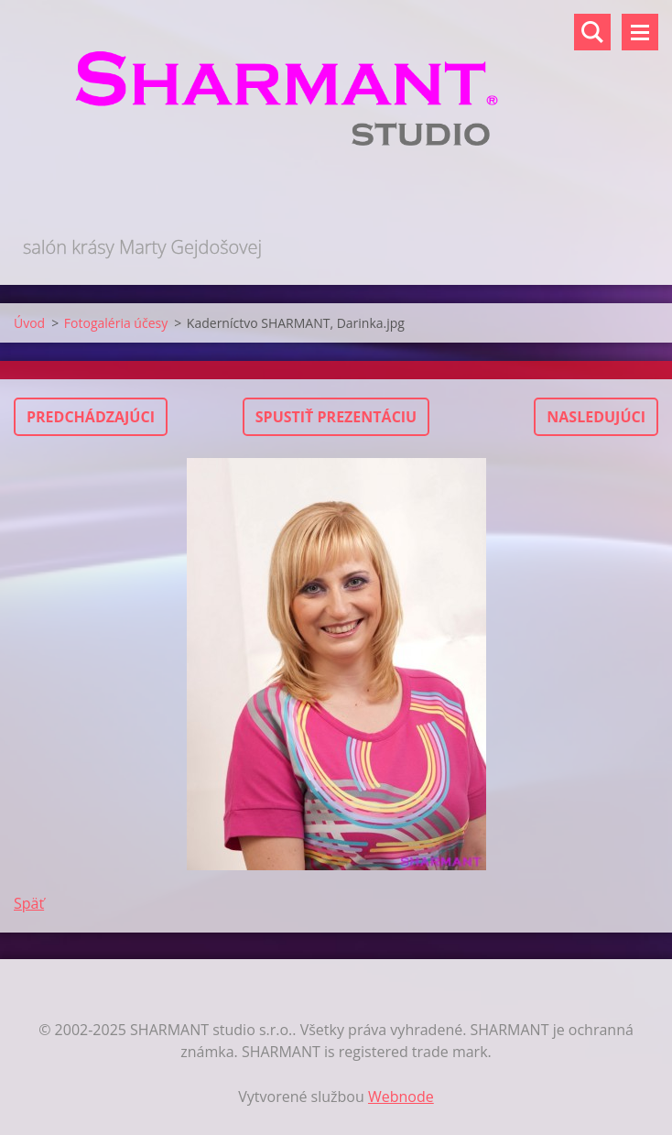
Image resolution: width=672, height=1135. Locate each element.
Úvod (29, 323)
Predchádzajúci (91, 417)
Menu (640, 32)
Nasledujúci (596, 417)
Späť (29, 903)
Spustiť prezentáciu (336, 417)
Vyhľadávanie (592, 32)
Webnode (401, 1096)
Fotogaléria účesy (116, 323)
